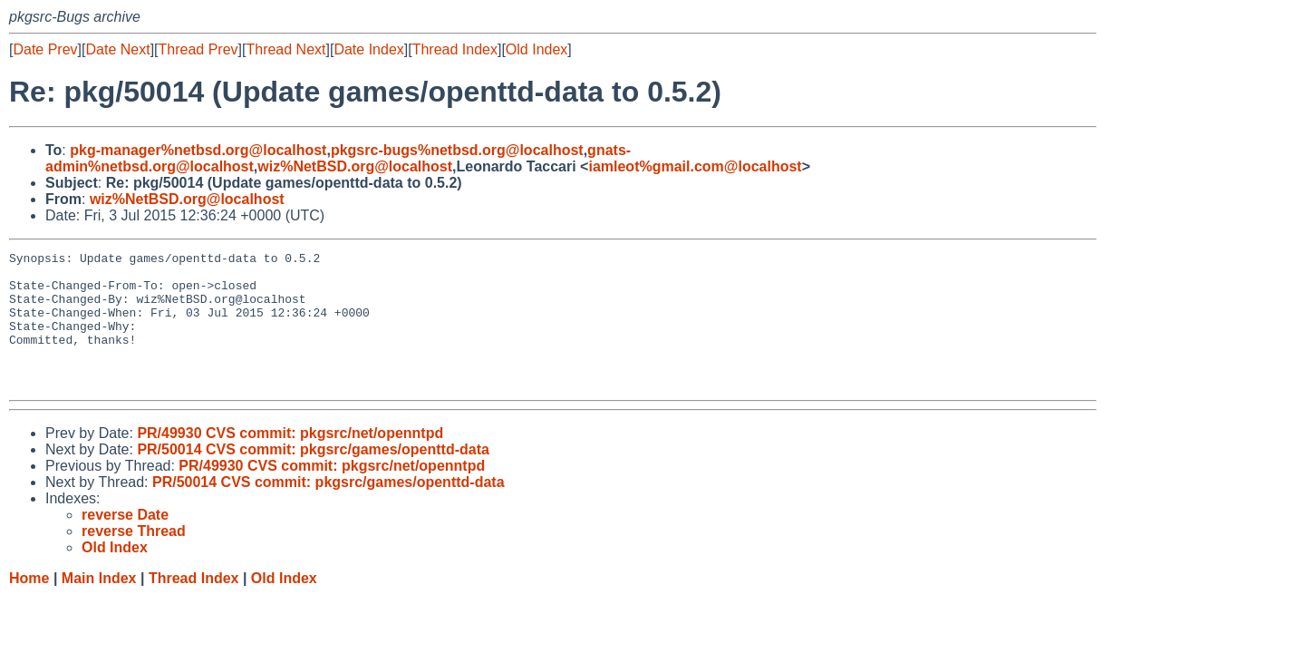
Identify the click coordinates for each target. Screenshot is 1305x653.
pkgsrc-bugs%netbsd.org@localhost (457, 150)
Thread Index (455, 49)
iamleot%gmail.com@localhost (694, 166)
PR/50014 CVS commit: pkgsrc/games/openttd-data (313, 476)
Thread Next (285, 49)
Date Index (368, 49)
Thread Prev (198, 49)
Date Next (117, 49)
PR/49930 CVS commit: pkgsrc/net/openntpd (290, 460)
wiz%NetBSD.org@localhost (354, 166)
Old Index (536, 49)
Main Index (99, 605)
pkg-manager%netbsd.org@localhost (198, 150)
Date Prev (45, 49)
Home (29, 605)
